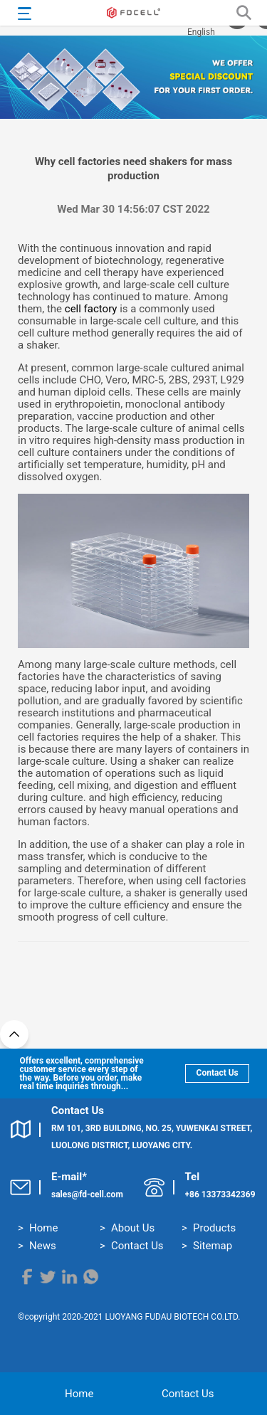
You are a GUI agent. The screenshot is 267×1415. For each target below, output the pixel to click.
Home (43, 1227)
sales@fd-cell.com (87, 1194)
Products (214, 1227)
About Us (133, 1227)
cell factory (91, 308)
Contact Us (213, 1073)
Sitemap (212, 1245)
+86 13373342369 (220, 1194)
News (42, 1245)
